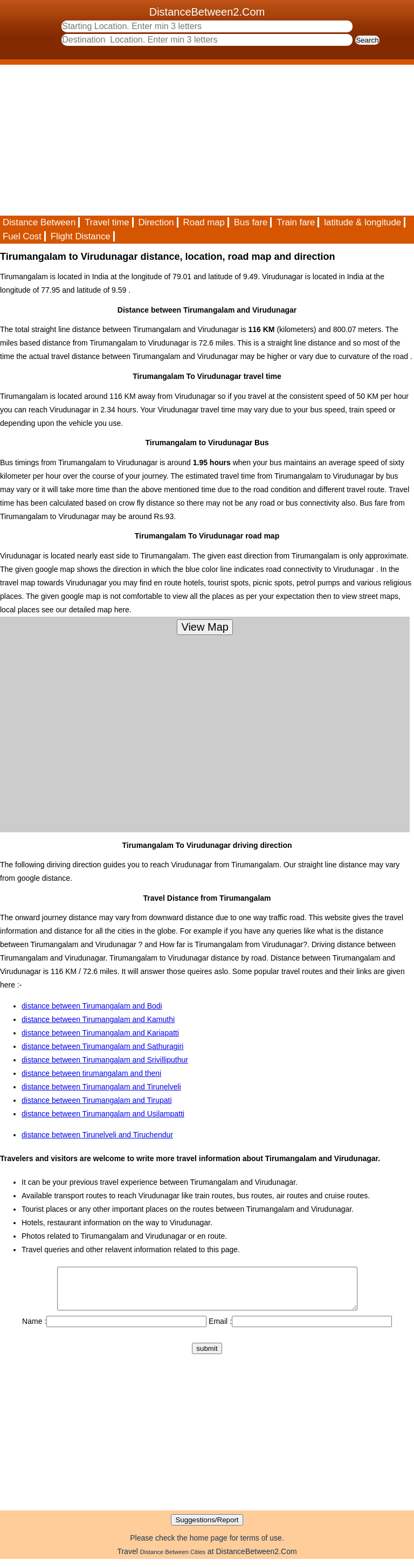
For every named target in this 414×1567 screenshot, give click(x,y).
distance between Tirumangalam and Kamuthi (98, 1019)
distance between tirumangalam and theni (91, 1073)
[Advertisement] (207, 140)
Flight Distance (81, 236)
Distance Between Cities (172, 1560)
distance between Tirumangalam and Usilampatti (103, 1113)
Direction (156, 222)
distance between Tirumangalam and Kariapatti (100, 1032)
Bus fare (251, 222)
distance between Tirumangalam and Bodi (92, 1006)
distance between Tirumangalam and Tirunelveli (101, 1086)
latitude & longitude (362, 222)
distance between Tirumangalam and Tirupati (97, 1100)
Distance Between (39, 222)
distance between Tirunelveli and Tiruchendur (97, 1134)
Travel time (107, 222)
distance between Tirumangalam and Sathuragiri (102, 1046)
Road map (204, 222)
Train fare (296, 222)
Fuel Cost (22, 236)
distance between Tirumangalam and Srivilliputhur (105, 1059)
